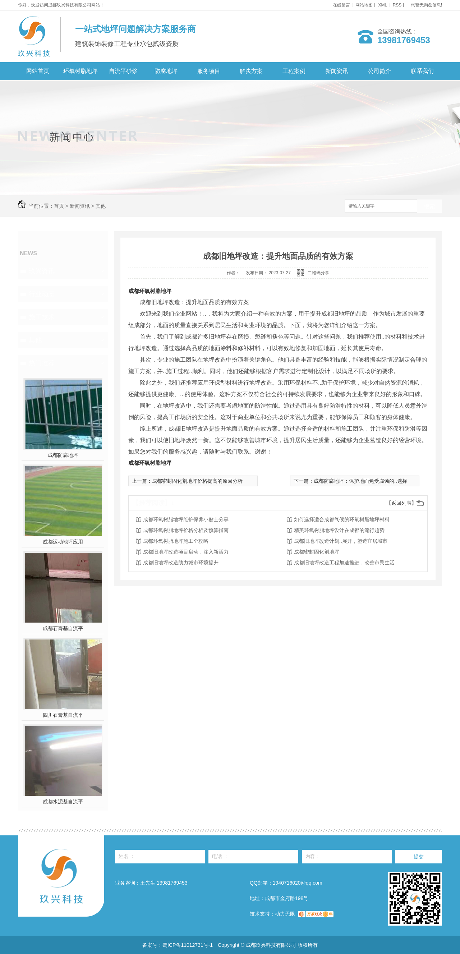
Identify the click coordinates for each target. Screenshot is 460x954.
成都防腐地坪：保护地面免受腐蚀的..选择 (360, 481)
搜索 (429, 206)
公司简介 (379, 71)
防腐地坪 (166, 71)
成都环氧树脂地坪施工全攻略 (175, 541)
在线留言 (341, 5)
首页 (59, 206)
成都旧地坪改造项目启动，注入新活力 (186, 552)
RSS (397, 5)
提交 (419, 856)
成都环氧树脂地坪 (149, 291)
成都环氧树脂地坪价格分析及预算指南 (186, 530)
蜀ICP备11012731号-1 (187, 945)
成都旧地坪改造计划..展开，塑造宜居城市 (340, 541)
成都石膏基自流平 (63, 628)
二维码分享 (318, 272)
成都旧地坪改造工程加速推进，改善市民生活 (344, 562)
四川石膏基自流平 (63, 715)
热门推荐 (42, 363)
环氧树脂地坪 (80, 71)
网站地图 (364, 5)
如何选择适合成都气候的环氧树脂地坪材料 (342, 519)
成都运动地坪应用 (63, 542)
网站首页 (37, 71)
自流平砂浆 (123, 71)
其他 (101, 206)
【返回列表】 (401, 503)
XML (382, 5)
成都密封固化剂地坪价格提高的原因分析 (197, 481)
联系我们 (422, 71)
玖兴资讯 (42, 271)
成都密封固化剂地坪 (316, 552)
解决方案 (251, 71)
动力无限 (285, 914)
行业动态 (42, 294)
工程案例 (293, 71)
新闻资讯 (336, 71)
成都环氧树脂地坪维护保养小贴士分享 (186, 519)
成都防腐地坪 (63, 455)
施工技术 (42, 317)
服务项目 (208, 71)
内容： (347, 856)
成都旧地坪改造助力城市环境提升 (180, 562)
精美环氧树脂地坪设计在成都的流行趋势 (339, 530)
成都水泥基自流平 (63, 801)
